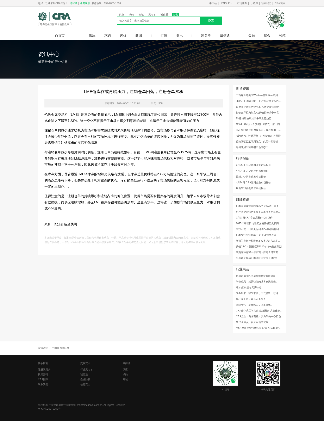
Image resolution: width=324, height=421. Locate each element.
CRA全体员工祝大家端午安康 (252, 322)
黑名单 (152, 14)
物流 (282, 35)
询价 (123, 35)
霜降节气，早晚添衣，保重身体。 (254, 304)
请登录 (73, 3)
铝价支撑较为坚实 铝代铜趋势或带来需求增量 (259, 112)
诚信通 (164, 14)
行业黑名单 (86, 369)
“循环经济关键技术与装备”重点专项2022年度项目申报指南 (259, 328)
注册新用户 (44, 369)
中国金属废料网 (60, 348)
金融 (251, 35)
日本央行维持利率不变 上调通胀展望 (256, 235)
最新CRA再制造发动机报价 (251, 176)
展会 (267, 35)
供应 (121, 14)
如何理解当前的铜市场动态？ (252, 147)
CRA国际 (280, 3)
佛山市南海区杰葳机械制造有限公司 (256, 275)
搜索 (211, 21)
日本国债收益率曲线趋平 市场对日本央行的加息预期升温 (259, 206)
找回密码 (43, 374)
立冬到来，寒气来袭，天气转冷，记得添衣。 (259, 293)
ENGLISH (226, 3)
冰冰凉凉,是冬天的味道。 (250, 287)
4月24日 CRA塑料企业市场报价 (253, 182)
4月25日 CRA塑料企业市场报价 (253, 165)
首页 (60, 35)
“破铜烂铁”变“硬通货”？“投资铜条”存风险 (258, 135)
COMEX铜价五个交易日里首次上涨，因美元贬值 (259, 124)
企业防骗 (85, 379)
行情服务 (242, 3)
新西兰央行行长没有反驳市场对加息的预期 (259, 240)
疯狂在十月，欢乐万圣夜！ (251, 299)
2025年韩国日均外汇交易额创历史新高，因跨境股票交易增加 (259, 223)
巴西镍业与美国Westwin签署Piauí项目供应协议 (259, 95)
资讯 (175, 14)
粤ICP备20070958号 (49, 408)
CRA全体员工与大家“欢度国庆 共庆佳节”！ (259, 310)
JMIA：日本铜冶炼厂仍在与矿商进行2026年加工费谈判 (259, 101)
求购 (131, 14)
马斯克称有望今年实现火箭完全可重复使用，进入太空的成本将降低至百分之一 (259, 252)
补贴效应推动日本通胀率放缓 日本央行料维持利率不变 (259, 258)
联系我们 (266, 3)
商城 (141, 14)
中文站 (213, 3)
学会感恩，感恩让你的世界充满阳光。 (257, 281)
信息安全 (85, 384)
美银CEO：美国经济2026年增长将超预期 (259, 246)
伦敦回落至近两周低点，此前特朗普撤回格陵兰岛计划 (259, 141)
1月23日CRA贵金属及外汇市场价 (254, 217)
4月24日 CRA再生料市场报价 (252, 170)
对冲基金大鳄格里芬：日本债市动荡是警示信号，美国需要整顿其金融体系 (259, 211)
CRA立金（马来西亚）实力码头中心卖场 (258, 316)
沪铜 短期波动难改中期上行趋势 (253, 118)
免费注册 (85, 3)
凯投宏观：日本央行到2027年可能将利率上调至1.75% (259, 229)
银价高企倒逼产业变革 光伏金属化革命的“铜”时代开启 (259, 106)
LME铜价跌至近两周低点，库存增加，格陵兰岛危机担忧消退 (259, 130)
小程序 (254, 3)
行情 (164, 35)
